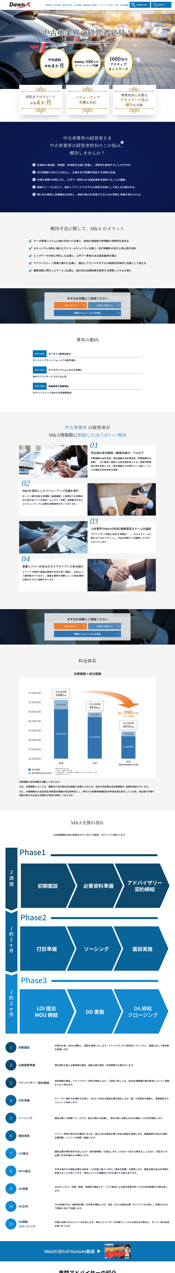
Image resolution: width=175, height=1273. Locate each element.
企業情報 (86, 5)
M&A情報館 (124, 5)
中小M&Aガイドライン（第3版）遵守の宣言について (87, 1263)
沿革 (116, 5)
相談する (161, 5)
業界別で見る (67, 5)
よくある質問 (152, 1244)
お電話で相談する (104, 305)
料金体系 (57, 5)
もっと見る (34, 1160)
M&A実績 (77, 5)
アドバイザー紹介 (106, 5)
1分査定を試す (141, 5)
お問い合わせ (70, 305)
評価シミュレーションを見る (87, 312)
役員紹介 (94, 5)
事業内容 (49, 5)
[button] (65, 1133)
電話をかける (89, 1242)
